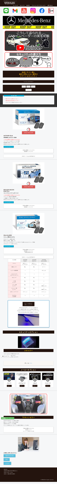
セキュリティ (22, 5)
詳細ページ (9, 385)
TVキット (33, 86)
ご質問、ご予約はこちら (7, 418)
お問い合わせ (50, 5)
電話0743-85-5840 (9, 455)
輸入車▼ (28, 5)
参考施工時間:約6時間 (28, 132)
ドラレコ (28, 86)
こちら (30, 363)
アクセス (7, 463)
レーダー (24, 86)
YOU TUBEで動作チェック (8, 146)
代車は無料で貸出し (6, 356)
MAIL (6, 459)
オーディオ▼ (15, 5)
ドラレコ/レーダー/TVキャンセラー (39, 5)
